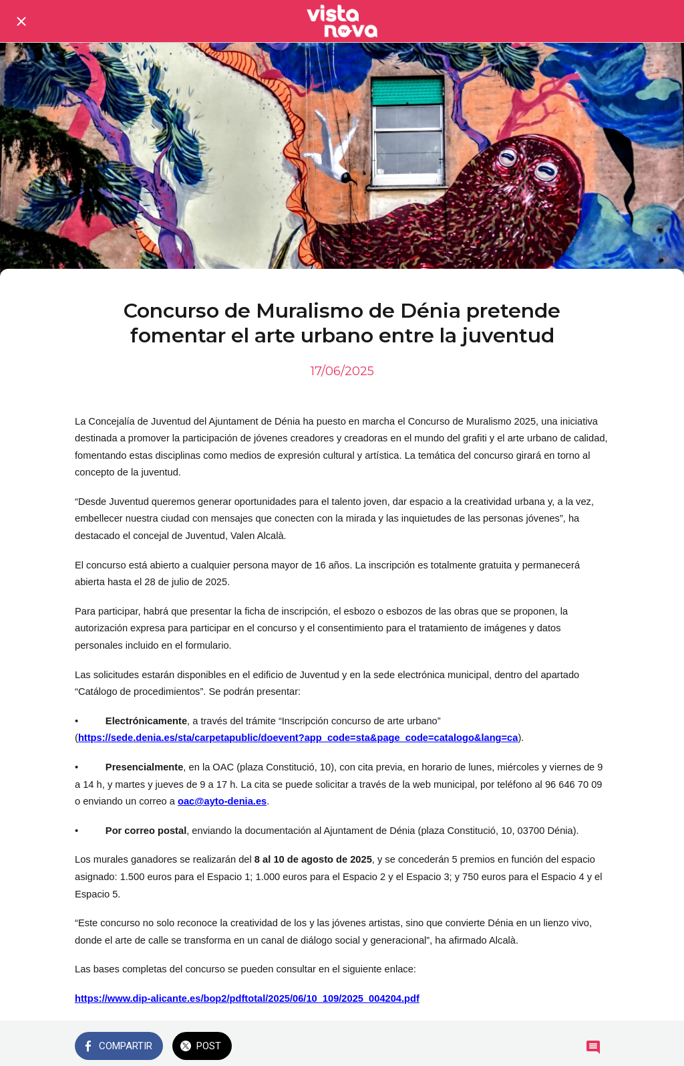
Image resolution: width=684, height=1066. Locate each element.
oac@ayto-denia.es (222, 801)
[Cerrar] (21, 21)
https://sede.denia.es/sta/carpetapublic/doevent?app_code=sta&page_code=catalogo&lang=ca (298, 737)
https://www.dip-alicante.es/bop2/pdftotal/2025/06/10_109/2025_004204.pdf (247, 998)
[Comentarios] (593, 1047)
